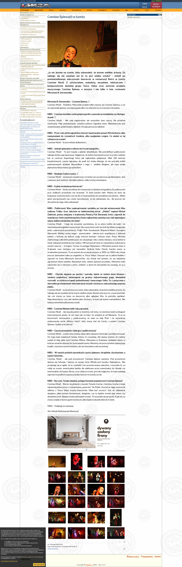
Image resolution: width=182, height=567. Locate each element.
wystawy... (23, 108)
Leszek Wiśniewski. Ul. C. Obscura (31, 112)
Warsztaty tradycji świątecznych (30, 61)
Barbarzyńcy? (25, 43)
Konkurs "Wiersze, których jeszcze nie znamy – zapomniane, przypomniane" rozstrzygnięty (32, 135)
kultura (89, 10)
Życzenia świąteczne (27, 59)
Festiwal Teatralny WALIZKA (28, 63)
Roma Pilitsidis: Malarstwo (28, 110)
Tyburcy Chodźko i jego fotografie (31, 150)
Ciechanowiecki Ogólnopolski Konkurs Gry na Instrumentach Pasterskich (32, 31)
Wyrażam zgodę (39, 564)
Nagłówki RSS (147, 556)
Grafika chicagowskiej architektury (31, 116)
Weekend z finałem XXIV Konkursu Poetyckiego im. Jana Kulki (31, 147)
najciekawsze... (24, 24)
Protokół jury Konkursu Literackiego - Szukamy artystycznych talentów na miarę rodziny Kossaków (32, 102)
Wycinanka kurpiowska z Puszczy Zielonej (31, 55)
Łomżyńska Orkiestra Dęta (28, 106)
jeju (126, 10)
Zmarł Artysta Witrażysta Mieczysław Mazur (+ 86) (32, 139)
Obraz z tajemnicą (26, 39)
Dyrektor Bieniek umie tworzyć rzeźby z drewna (32, 166)
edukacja (63, 10)
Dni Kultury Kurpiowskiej (28, 29)
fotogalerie (102, 10)
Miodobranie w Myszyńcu (28, 34)
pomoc (136, 10)
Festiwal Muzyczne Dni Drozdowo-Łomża (33, 27)
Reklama (158, 556)
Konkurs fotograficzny (27, 14)
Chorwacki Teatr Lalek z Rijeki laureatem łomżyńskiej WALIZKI (33, 65)
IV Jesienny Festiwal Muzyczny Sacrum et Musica (32, 88)
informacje (25, 10)
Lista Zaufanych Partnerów (9, 561)
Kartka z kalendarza (156, 5)
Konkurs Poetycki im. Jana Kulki (29, 78)
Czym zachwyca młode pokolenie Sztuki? (33, 159)
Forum (144, 3)
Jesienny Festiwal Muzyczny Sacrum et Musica (32, 85)
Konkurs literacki (25, 99)
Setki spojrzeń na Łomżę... (28, 20)
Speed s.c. (89, 565)
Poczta (144, 7)
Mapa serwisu (133, 556)
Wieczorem (24, 45)
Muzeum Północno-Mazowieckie (30, 49)
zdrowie (158, 10)
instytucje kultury (25, 82)
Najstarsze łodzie (26, 41)
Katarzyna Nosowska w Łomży (29, 122)
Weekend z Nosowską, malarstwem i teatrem (31, 131)
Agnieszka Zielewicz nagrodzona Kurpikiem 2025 (30, 156)
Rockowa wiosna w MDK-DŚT (29, 163)
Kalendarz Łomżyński (133, 17)
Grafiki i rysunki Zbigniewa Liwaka (31, 114)
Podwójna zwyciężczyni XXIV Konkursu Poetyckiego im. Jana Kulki (32, 143)
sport (147, 10)
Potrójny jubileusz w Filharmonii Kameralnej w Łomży (30, 127)
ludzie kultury (24, 47)
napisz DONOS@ (156, 1)
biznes (51, 10)
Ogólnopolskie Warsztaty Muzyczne (31, 80)
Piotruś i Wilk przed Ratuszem (30, 72)
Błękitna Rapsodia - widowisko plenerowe (30, 75)
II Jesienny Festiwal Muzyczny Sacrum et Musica (33, 92)
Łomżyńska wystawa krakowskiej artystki (33, 161)
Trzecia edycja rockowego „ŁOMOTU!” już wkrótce (32, 152)
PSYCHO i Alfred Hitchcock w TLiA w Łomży (31, 69)
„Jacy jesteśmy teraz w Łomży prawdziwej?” (29, 17)
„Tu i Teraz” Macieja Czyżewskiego (31, 124)
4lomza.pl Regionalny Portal (31, 558)
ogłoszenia (39, 10)
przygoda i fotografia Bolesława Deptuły (32, 37)
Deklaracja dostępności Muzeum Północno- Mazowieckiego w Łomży (31, 52)
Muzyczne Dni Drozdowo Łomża (30, 22)
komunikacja (76, 10)
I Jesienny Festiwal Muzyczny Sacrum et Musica (33, 96)
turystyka (115, 10)
